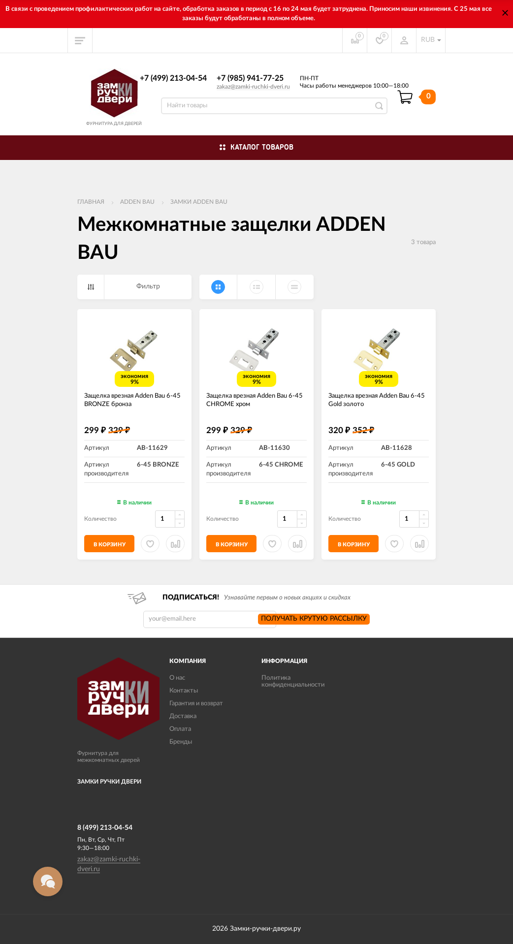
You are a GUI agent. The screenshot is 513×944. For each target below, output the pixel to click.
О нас (177, 678)
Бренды (180, 742)
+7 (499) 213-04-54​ (173, 78)
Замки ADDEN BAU (198, 202)
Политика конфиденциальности (292, 681)
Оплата (180, 729)
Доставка (182, 716)
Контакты (183, 691)
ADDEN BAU (137, 202)
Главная (90, 202)
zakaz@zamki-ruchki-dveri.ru (253, 87)
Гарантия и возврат (196, 703)
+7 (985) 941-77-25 (250, 78)
